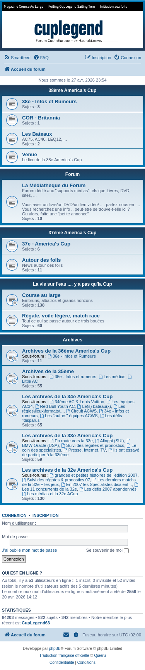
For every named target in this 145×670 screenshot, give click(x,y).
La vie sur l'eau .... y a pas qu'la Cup (72, 284)
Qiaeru (100, 655)
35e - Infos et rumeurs (73, 376)
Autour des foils (41, 260)
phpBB (55, 648)
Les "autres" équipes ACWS (68, 415)
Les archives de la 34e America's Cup (67, 396)
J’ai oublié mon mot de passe (29, 550)
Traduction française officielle (64, 655)
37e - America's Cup (46, 244)
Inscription (45, 515)
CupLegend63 (36, 623)
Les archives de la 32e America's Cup (67, 470)
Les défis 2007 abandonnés (107, 489)
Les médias (112, 376)
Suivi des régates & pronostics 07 (56, 479)
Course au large (41, 295)
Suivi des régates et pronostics (92, 445)
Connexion (14, 515)
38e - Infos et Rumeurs (49, 101)
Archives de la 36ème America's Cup (66, 351)
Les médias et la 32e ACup (50, 493)
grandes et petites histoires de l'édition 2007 (94, 475)
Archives (72, 340)
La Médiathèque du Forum (53, 185)
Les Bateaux (37, 134)
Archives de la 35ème (48, 371)
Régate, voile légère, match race (61, 316)
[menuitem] (17, 57)
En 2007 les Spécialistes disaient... (96, 484)
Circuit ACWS (81, 411)
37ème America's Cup (73, 232)
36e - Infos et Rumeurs (72, 356)
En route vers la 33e (71, 440)
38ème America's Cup (73, 90)
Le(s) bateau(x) (94, 406)
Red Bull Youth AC (55, 406)
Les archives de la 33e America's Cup (67, 435)
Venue (29, 154)
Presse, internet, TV (84, 450)
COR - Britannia (41, 118)
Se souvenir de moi (107, 550)
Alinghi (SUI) (109, 440)
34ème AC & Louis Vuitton (77, 401)
